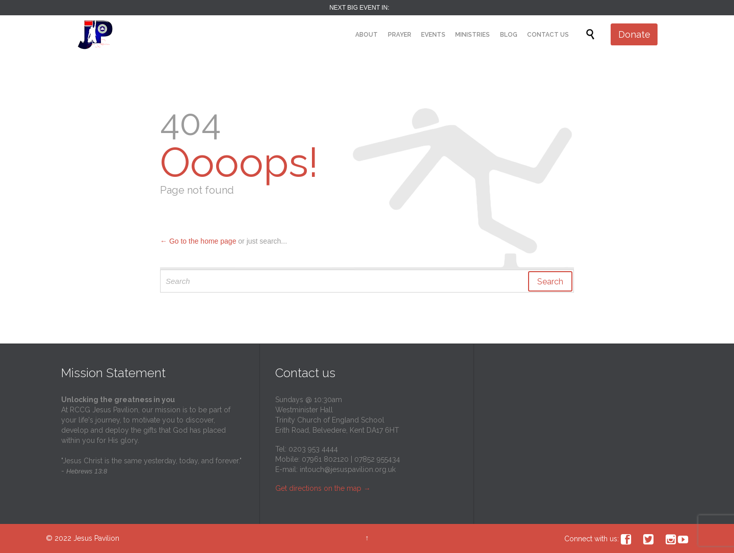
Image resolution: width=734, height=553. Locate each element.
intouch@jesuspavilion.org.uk (348, 469)
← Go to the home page (198, 241)
